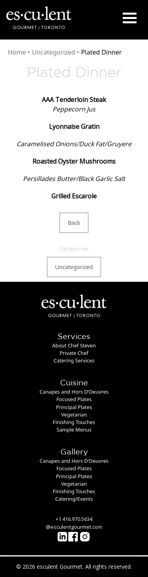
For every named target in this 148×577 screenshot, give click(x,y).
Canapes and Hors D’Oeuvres (74, 391)
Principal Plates (74, 407)
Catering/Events (74, 498)
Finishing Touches (74, 422)
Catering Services (74, 360)
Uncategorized (53, 52)
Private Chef (74, 352)
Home (17, 52)
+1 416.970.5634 (74, 518)
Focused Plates (74, 399)
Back (74, 222)
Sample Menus (74, 429)
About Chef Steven (74, 345)
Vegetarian (74, 414)
